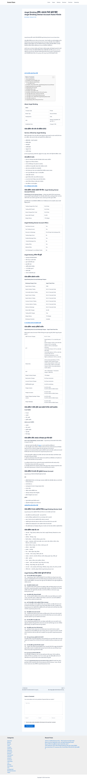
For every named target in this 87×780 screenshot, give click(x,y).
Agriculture (9, 740)
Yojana (53, 2)
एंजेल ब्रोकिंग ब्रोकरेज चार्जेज (31, 89)
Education (9, 753)
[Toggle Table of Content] (53, 77)
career (8, 745)
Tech (8, 767)
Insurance (9, 757)
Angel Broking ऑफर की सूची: (31, 87)
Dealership (76, 2)
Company (9, 746)
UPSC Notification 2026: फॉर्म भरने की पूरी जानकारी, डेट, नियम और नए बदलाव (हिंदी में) (61, 745)
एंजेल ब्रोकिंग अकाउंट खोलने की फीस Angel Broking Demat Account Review (40, 84)
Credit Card (9, 748)
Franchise (70, 2)
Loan (8, 762)
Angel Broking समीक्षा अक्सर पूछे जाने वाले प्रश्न (35, 99)
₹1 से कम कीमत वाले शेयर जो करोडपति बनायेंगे (32, 322)
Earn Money (9, 751)
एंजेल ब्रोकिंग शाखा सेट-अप (31, 97)
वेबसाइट (39, 444)
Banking (58, 2)
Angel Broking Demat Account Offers (33, 86)
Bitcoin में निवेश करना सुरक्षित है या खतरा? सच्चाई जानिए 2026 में (57, 743)
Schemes (9, 764)
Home (48, 2)
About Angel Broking (30, 78)
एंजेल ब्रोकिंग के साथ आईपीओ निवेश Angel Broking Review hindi (38, 96)
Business (64, 2)
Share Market (10, 765)
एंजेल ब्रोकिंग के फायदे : (31, 83)
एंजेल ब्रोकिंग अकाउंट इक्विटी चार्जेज (32, 90)
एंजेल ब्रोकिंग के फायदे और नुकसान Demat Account (36, 94)
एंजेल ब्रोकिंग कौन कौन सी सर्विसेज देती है (33, 80)
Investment (9, 759)
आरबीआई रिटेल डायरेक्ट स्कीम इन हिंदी (31, 504)
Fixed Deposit (10, 754)
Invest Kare (11, 2)
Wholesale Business (11, 770)
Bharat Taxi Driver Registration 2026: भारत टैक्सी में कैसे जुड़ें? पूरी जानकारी (59, 741)
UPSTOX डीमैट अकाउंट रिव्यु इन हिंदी (31, 73)
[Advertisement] (43, 28)
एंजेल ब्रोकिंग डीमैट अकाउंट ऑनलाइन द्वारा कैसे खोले (35, 93)
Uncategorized (10, 768)
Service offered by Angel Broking (33, 81)
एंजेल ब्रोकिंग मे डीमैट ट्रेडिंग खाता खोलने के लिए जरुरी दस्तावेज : (36, 91)
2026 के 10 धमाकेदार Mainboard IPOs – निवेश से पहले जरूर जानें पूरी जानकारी (60, 740)
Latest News (10, 760)
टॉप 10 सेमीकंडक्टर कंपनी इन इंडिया (31, 185)
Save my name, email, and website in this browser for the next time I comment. (41, 721)
